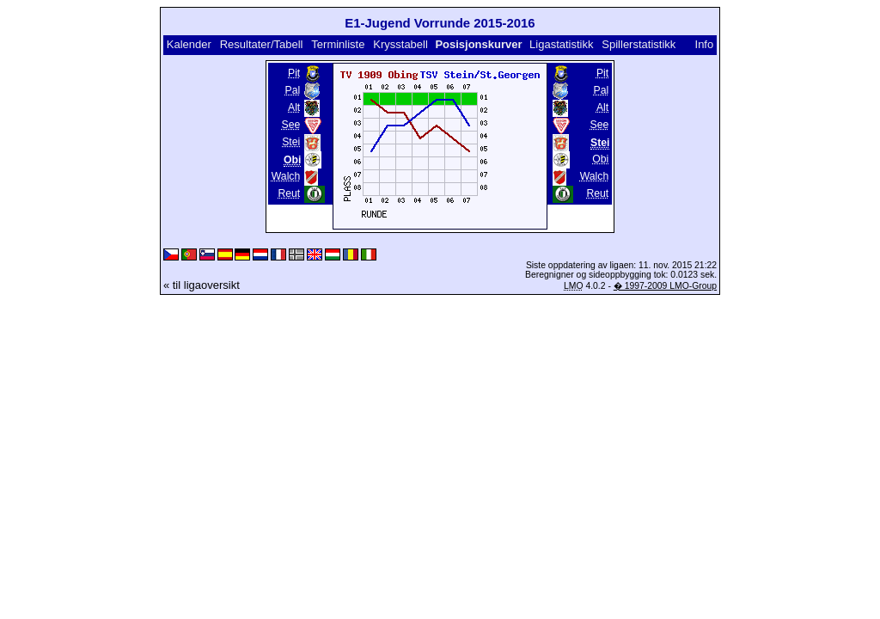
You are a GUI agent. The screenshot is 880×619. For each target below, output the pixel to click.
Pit (294, 73)
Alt (294, 107)
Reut (289, 193)
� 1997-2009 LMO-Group (665, 286)
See (291, 125)
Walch (286, 176)
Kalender (189, 44)
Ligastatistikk (561, 44)
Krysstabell (400, 44)
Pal (293, 90)
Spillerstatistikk (638, 44)
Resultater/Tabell (261, 44)
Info (704, 44)
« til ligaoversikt (201, 285)
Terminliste (337, 44)
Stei (291, 142)
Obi (600, 159)
